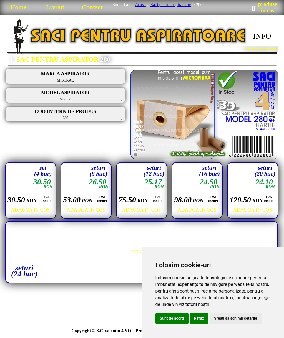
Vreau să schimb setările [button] (235, 318)
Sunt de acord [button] (172, 318)
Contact (92, 7)
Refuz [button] (199, 318)
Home (18, 7)
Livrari (55, 7)
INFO (262, 36)
